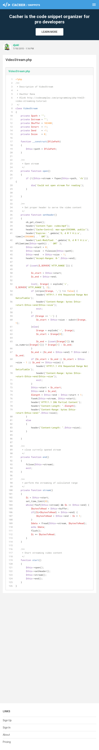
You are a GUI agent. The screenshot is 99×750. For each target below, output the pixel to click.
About (6, 734)
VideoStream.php (19, 71)
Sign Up (7, 720)
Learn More (49, 32)
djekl (16, 45)
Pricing (7, 742)
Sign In (7, 727)
